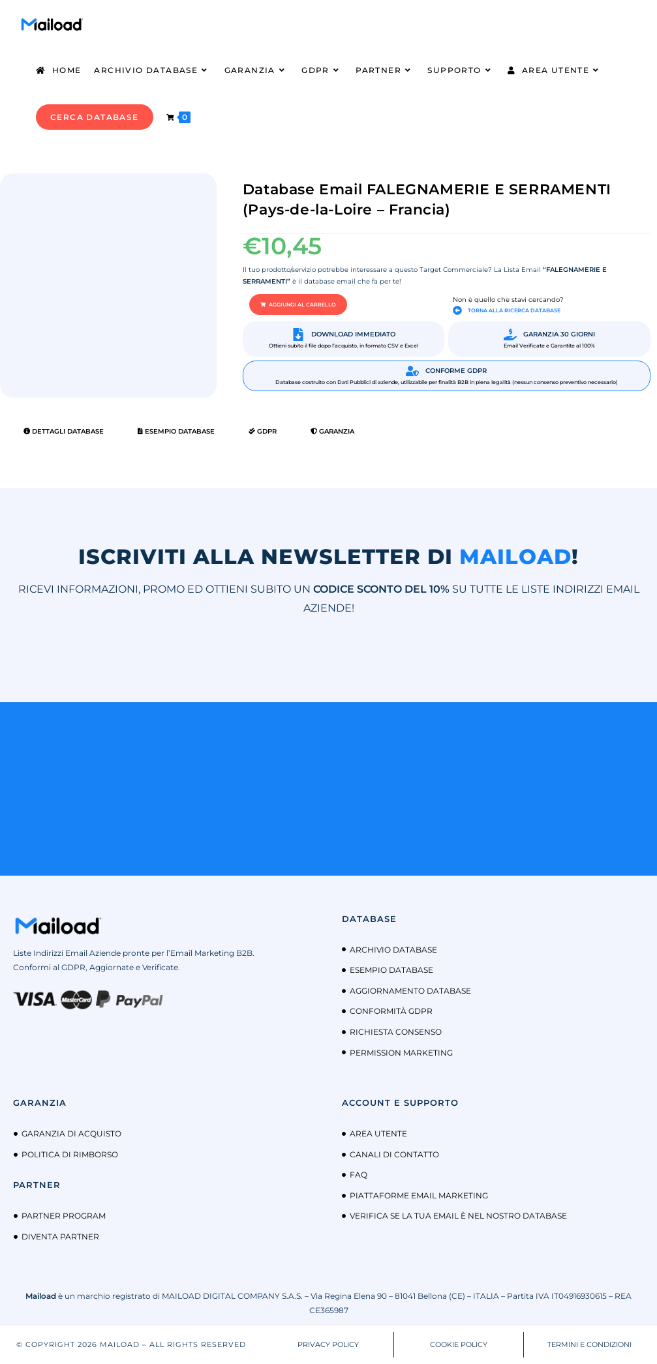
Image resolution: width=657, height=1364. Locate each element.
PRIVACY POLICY (328, 1344)
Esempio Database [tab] (176, 431)
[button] (298, 304)
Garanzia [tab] (332, 431)
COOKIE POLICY (458, 1344)
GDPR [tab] (263, 431)
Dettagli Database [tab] (63, 431)
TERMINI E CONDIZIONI (589, 1344)
